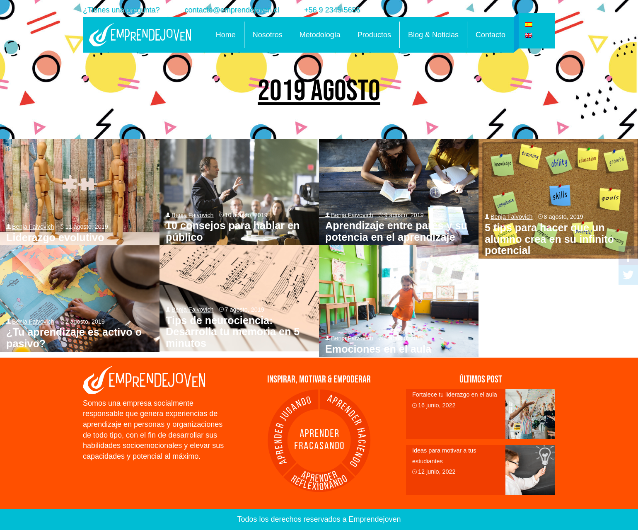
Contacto (490, 35)
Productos (374, 35)
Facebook (628, 255)
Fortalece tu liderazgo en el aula (454, 394)
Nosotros (268, 35)
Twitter (628, 275)
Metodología (320, 35)
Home (226, 35)
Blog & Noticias (433, 35)
